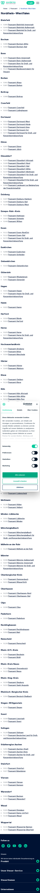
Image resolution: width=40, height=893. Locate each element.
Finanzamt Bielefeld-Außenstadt (21, 27)
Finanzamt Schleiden (16, 246)
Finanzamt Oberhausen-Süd (19, 577)
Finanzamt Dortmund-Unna (19, 124)
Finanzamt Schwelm (16, 211)
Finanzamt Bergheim (16, 634)
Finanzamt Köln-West (16, 397)
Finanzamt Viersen (15, 759)
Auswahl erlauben (20, 481)
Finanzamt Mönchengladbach (19, 516)
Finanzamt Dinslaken (16, 786)
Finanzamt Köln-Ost (16, 392)
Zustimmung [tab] (7, 410)
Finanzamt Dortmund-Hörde (19, 121)
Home (5, 8)
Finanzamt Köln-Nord (16, 389)
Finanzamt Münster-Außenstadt (21, 542)
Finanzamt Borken (15, 83)
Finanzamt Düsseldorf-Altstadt (20, 156)
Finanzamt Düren (14, 142)
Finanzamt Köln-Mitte (16, 384)
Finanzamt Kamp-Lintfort (18, 788)
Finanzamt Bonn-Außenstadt (19, 59)
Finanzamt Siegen (15, 686)
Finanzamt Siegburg (16, 661)
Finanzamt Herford (15, 311)
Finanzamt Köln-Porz (16, 387)
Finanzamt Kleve (14, 370)
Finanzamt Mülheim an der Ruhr (20, 532)
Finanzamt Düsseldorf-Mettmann (21, 166)
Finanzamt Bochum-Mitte (18, 43)
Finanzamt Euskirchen (16, 244)
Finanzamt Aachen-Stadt (18, 726)
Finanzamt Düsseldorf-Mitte (19, 164)
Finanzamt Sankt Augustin (18, 664)
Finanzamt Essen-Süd (16, 228)
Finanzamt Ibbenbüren (17, 748)
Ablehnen (19, 487)
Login (30, 3)
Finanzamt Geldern (15, 368)
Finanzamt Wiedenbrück (17, 268)
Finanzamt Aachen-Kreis (18, 729)
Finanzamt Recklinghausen (18, 610)
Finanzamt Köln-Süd (16, 394)
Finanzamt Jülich (14, 145)
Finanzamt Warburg (15, 357)
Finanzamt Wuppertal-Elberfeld (21, 804)
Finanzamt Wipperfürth (17, 564)
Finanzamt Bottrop (15, 94)
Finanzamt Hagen (15, 282)
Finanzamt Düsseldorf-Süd (18, 161)
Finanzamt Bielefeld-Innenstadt (21, 24)
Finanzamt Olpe (14, 588)
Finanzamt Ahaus (15, 80)
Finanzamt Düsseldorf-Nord (19, 159)
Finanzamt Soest (14, 699)
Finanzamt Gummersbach (18, 561)
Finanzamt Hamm (15, 298)
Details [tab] (19, 410)
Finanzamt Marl (14, 613)
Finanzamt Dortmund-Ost (18, 126)
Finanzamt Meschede (16, 343)
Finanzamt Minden (15, 505)
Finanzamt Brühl (14, 637)
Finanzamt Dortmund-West (19, 118)
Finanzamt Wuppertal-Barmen (20, 802)
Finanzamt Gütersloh (16, 271)
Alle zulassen (20, 475)
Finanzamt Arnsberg (16, 338)
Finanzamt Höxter (15, 354)
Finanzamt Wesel (15, 791)
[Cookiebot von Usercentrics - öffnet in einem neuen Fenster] (24, 404)
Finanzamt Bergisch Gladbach (20, 675)
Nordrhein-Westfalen (28, 8)
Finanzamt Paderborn (16, 599)
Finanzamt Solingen (15, 710)
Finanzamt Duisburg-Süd (18, 195)
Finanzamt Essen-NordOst (18, 225)
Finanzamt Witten (15, 214)
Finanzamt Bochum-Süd (17, 46)
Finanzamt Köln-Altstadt (18, 381)
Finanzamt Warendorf (16, 775)
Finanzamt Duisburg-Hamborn (20, 193)
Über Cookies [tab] (32, 410)
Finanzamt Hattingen (16, 209)
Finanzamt (13, 8)
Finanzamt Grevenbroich (18, 648)
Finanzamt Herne (14, 322)
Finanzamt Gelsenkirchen (18, 257)
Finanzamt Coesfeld (16, 105)
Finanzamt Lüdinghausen (18, 108)
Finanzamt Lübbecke (16, 502)
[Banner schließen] (37, 404)
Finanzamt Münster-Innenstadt (20, 545)
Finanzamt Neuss (14, 651)
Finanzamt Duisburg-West (18, 198)
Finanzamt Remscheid (17, 624)
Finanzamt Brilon (14, 341)
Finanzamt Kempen (15, 761)
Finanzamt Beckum (15, 772)
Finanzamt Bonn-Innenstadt (19, 57)
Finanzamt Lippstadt (16, 697)
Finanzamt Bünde (15, 309)
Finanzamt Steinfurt (16, 745)
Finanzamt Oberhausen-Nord (19, 575)
